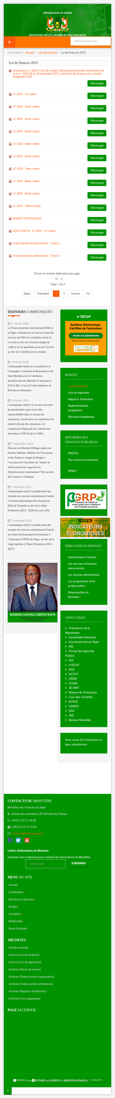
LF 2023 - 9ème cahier (26, 193)
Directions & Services (22, 899)
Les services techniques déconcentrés (82, 566)
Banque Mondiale (80, 720)
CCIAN (73, 683)
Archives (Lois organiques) (24, 998)
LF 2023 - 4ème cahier (26, 131)
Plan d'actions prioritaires (83, 461)
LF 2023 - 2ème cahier (26, 106)
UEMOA (74, 706)
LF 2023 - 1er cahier (25, 94)
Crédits (55, 1080)
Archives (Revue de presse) (25, 969)
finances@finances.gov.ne (28, 833)
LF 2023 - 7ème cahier (26, 168)
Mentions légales (75, 1080)
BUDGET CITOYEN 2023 (27, 218)
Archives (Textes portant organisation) (31, 976)
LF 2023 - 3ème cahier (26, 119)
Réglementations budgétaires (78, 408)
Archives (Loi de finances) (24, 954)
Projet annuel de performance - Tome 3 (36, 255)
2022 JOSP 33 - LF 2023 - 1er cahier (34, 230)
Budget (14, 906)
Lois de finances (47, 52)
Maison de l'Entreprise (83, 692)
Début (27, 293)
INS (71, 646)
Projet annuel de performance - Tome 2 (36, 243)
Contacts (96, 1080)
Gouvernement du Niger (84, 642)
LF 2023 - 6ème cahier (26, 156)
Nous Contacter (18, 928)
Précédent (43, 293)
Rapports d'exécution (80, 399)
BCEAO (73, 701)
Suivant (75, 293)
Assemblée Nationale (82, 637)
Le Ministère (17, 892)
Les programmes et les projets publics (81, 583)
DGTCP (73, 674)
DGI (71, 660)
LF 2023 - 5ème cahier (26, 143)
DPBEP (73, 470)
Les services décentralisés (83, 574)
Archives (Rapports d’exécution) (28, 991)
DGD (72, 669)
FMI (71, 715)
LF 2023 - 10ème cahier (27, 206)
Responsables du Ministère (78, 595)
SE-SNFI (74, 688)
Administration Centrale (83, 557)
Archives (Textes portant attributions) (31, 984)
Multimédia (16, 921)
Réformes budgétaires (81, 416)
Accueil (29, 52)
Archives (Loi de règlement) (25, 962)
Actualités (15, 914)
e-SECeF (84, 316)
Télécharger (97, 83)
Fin (88, 293)
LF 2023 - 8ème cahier (26, 181)
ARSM (73, 678)
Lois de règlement (78, 392)
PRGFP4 (74, 453)
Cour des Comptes (81, 697)
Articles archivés (18, 947)
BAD (71, 711)
